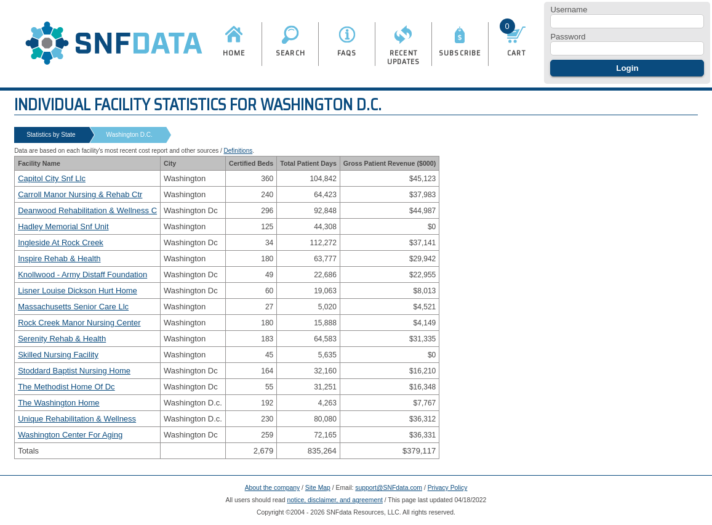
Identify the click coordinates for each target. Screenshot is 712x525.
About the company (272, 487)
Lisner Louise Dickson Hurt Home (77, 290)
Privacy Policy (448, 487)
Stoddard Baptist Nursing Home (74, 370)
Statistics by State (50, 134)
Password (567, 36)
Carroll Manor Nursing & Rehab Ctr (80, 194)
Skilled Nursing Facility (58, 354)
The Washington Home (58, 402)
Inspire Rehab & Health (59, 258)
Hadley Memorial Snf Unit (63, 226)
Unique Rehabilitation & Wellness (77, 418)
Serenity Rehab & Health (62, 338)
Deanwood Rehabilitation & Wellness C (87, 210)
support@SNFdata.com (388, 487)
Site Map (317, 487)
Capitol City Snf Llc (52, 178)
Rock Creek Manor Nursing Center (79, 322)
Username (568, 9)
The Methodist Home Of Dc (66, 386)
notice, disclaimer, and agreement (335, 500)
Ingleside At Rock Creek (60, 242)
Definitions (238, 150)
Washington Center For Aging (70, 434)
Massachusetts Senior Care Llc (73, 306)
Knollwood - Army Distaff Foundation (82, 274)
